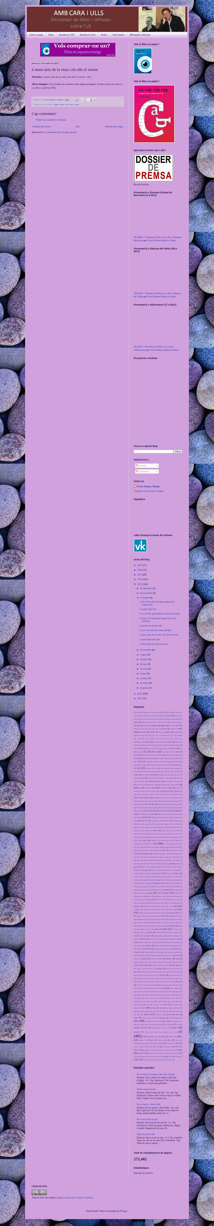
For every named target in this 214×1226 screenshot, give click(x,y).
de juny (144, 664)
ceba (152, 775)
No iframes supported (155, 400)
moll (166, 913)
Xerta (170, 1060)
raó (144, 978)
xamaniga (153, 1060)
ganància (137, 864)
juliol (152, 880)
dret (139, 814)
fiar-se (150, 847)
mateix (166, 903)
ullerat (141, 1040)
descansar (164, 801)
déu (146, 804)
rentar (148, 982)
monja (138, 916)
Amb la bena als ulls (146, 1089)
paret (135, 939)
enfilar (176, 824)
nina (149, 926)
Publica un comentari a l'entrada (51, 120)
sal (142, 988)
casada (157, 771)
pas (164, 939)
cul (168, 791)
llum (167, 890)
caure (136, 775)
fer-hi (180, 844)
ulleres (150, 1040)
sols (154, 1011)
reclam (168, 978)
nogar (164, 926)
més (175, 906)
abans (157, 712)
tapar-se (145, 1018)
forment (155, 854)
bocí (163, 752)
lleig (135, 886)
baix (155, 742)
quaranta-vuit (151, 975)
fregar (152, 857)
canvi (149, 765)
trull (156, 1032)
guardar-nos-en (167, 870)
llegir (178, 883)
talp (138, 1014)
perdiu (139, 949)
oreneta (158, 932)
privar (169, 969)
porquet (169, 962)
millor (154, 909)
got (166, 867)
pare (177, 936)
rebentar (152, 978)
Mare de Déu (160, 900)
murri (172, 919)
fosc (180, 854)
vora (145, 1060)
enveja (164, 831)
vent (180, 1046)
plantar (177, 952)
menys (167, 906)
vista (71, 104)
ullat (163, 1036)
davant (147, 798)
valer (177, 1043)
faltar (177, 840)
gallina (169, 860)
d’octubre (145, 598)
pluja (144, 958)
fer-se (138, 847)
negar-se (168, 922)
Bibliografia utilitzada (140, 35)
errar (177, 831)
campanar (168, 761)
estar (144, 840)
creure (153, 791)
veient (150, 1047)
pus (135, 975)
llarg (168, 880)
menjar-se (147, 906)
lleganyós (168, 883)
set (160, 1008)
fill (178, 847)
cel (178, 775)
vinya (156, 1056)
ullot (177, 1040)
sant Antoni (138, 991)
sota (180, 1011)
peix (149, 945)
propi (177, 969)
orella (149, 932)
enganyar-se (149, 827)
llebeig (147, 883)
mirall (171, 909)
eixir (167, 814)
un (161, 1043)
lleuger (154, 886)
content (173, 785)
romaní (166, 985)
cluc (159, 781)
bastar (153, 745)
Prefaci (104, 35)
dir (181, 804)
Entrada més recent (41, 126)
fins (163, 850)
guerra (141, 873)
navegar (157, 922)
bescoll (150, 748)
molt (173, 913)
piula (169, 952)
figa (164, 847)
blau (138, 752)
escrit (177, 834)
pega (135, 946)
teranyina (148, 1021)
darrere (137, 798)
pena (165, 946)
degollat (157, 798)
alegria (146, 725)
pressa (139, 969)
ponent (136, 962)
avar (160, 739)
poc (160, 958)
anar (180, 728)
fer (155, 843)
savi (144, 1001)
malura (168, 896)
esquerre (176, 837)
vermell (165, 1050)
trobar (147, 1032)
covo (178, 788)
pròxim (144, 972)
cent (142, 778)
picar (139, 952)
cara (138, 768)
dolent (180, 808)
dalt (168, 794)
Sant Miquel (157, 995)
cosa (153, 787)
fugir (177, 857)
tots (145, 1027)
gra (181, 867)
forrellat (173, 854)
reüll (180, 981)
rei (142, 982)
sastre (177, 998)
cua (161, 791)
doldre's (171, 808)
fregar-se (161, 857)
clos (143, 781)
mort (162, 916)
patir (149, 942)
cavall (144, 775)
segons (160, 1001)
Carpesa (167, 768)
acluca (149, 716)
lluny (143, 893)
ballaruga (178, 742)
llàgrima (160, 880)
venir (173, 1046)
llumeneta (176, 890)
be (174, 745)
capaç (180, 765)
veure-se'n (162, 1053)
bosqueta (145, 755)
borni (136, 755)
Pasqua (171, 939)
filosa (136, 850)
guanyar (155, 870)
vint (149, 1056)
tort (160, 1024)
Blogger (123, 1211)
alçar (138, 725)
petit (174, 949)
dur (152, 814)
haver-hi (158, 873)
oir (173, 929)
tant (177, 1014)
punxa (160, 972)
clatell (171, 778)
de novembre (146, 593)
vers (172, 1050)
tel (170, 1018)
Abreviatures (119, 35)
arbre (150, 735)
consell (164, 785)
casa (150, 771)
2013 (140, 584)
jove (138, 880)
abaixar (136, 712)
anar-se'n (142, 732)
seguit (177, 1001)
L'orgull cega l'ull (148, 609)
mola (159, 913)
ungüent (169, 1043)
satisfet (136, 1001)
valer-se (137, 1047)
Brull (144, 758)
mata (151, 903)
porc (150, 962)
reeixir (177, 978)
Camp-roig (157, 761)
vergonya (147, 1050)
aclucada (158, 716)
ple (149, 955)
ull (67, 104)
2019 (140, 565)
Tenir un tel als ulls (146, 1134)
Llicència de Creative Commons (78, 1197)
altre (177, 725)
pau (156, 942)
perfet (156, 949)
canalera (179, 761)
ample (172, 729)
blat (180, 748)
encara (166, 820)
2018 (140, 570)
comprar (147, 785)
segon (152, 1001)
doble (155, 808)
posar (146, 965)
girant (177, 864)
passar (179, 939)
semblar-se (146, 1005)
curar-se (152, 794)
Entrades (141, 465)
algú (154, 725)
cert (149, 778)
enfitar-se (137, 827)
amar (143, 729)
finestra (155, 850)
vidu (135, 1056)
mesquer (137, 909)
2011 (140, 698)
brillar (177, 755)
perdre (147, 949)
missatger (150, 913)
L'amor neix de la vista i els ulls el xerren (159, 635)
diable (160, 804)
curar (143, 794)
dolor (138, 811)
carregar (176, 768)
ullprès (147, 1043)
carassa (148, 768)
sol (149, 1011)
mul (156, 919)
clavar (136, 781)
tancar (146, 1014)
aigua (136, 722)
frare (138, 857)
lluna (135, 893)
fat (143, 844)
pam (149, 936)
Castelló (176, 771)
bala (161, 742)
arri (172, 735)
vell (157, 1046)
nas (148, 922)
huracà (160, 877)
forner (164, 854)
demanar (147, 801)
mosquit (171, 916)
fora (135, 853)
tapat (153, 1018)
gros (146, 870)
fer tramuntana (169, 844)
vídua (142, 1056)
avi (168, 739)
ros (173, 985)
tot (172, 1024)
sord (161, 1011)
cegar (165, 775)
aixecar (145, 722)
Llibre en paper (36, 35)
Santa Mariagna (165, 998)
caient (173, 758)
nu (145, 929)
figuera (171, 847)
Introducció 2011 (88, 35)
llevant (162, 886)
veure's (171, 1053)
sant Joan (172, 991)
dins (175, 804)
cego (172, 775)
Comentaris (142, 471)
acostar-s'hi (140, 719)
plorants (167, 955)
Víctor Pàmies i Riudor (54, 100)
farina (136, 844)
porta (177, 962)
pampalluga (159, 936)
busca (159, 758)
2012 (140, 693)
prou (136, 972)
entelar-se (137, 831)
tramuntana (156, 1028)
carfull (157, 768)
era (171, 831)
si (178, 1008)
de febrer (144, 683)
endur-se (167, 824)
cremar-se (137, 791)
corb (146, 788)
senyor (136, 1008)
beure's (165, 748)
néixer (62, 104)
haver (149, 873)
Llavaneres (138, 883)
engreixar (161, 827)
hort (143, 877)
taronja (162, 1018)
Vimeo (173, 240)
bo (145, 751)
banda (138, 745)
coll (180, 781)
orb (135, 932)
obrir (164, 929)
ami (150, 729)
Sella (135, 1005)
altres (136, 729)
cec (158, 775)
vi (178, 1053)
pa (135, 936)
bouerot (169, 755)
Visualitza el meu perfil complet (149, 491)
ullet (169, 1040)
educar (160, 814)
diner (168, 804)
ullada (145, 1036)
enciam (157, 824)
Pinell (146, 952)
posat (164, 965)
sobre (142, 1011)
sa (178, 985)
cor (139, 788)
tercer (157, 1021)
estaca (136, 840)
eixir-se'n (176, 814)
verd (138, 1050)
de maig (144, 669)
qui (181, 975)
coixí (174, 781)
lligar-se (179, 886)
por (144, 962)
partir (157, 939)
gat (170, 863)
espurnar (155, 837)
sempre (156, 1005)
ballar (169, 742)
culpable (176, 791)
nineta (156, 926)
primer (160, 968)
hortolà (151, 877)
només (172, 926)
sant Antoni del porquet (155, 991)
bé (179, 745)
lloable (151, 890)
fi (144, 847)
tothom (137, 1027)
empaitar (154, 817)
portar (136, 965)
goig (152, 867)
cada (166, 758)
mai (159, 893)
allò (171, 725)
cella (135, 778)
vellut (165, 1047)
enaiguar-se (178, 817)
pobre (153, 959)
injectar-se (170, 877)
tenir (136, 1020)
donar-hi (163, 811)
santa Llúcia (150, 998)
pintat (162, 952)
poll (177, 958)
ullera (179, 1036)
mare (149, 899)
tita (137, 1024)
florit (171, 850)
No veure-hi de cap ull (147, 1119)
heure (169, 873)
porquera (159, 962)
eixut (135, 817)
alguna (163, 725)
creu (146, 791)
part (150, 939)
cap (172, 765)
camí (148, 761)
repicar (166, 982)
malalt (177, 893)
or (178, 929)
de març (144, 678)
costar (162, 788)
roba (150, 985)
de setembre (146, 650)
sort (167, 1011)
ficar (158, 847)
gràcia (139, 870)
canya (165, 765)
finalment (145, 850)
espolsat (137, 837)
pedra (177, 942)
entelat (146, 831)
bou (160, 755)
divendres (145, 808)
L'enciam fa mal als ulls (151, 625)
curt (160, 794)
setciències (170, 1008)
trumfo (165, 1032)
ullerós (160, 1040)
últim (155, 1043)
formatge (144, 853)
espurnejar (166, 837)
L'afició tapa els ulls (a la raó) (154, 644)
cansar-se (140, 765)
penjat (172, 946)
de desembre (146, 588)
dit (138, 808)
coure (170, 788)
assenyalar (141, 739)
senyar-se (175, 1005)
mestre (146, 909)
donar (153, 811)
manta (177, 896)
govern (173, 867)
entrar (155, 830)
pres (180, 965)
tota (178, 1024)
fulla (151, 860)
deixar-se (137, 801)
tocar (153, 1024)
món (180, 913)
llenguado (144, 886)
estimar (154, 840)
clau (178, 778)
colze (139, 785)
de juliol (144, 659)
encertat (147, 824)
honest (136, 877)
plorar (175, 955)
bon (177, 752)
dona (145, 811)
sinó (135, 1011)
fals (170, 840)
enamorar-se (142, 820)
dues (146, 814)
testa (172, 1021)
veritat (156, 1050)
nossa (180, 926)
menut (158, 906)
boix (170, 752)
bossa (154, 755)
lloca (160, 890)
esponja (146, 837)
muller (163, 919)
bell (135, 748)
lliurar (144, 890)
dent (155, 801)
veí (144, 1047)
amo (156, 729)
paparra (170, 936)
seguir (169, 1001)
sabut (136, 988)
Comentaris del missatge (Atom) (61, 132)
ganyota (146, 864)
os (173, 932)
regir (135, 982)
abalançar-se (147, 712)
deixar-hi (176, 798)
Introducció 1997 (67, 35)
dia (153, 804)
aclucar (168, 715)
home (176, 873)
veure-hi (141, 1053)
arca (157, 735)
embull (144, 817)
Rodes (158, 985)
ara (135, 735)
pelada (157, 946)
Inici (78, 126)
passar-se (141, 942)
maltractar (158, 896)
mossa (180, 916)
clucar (166, 781)
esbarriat (137, 834)
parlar (143, 939)
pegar (142, 946)
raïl (138, 978)
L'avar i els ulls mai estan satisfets (156, 630)
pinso (154, 952)
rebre (160, 978)
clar (163, 778)
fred (145, 857)
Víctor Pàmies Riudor (157, 240)
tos (166, 1024)
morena (154, 916)
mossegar (139, 919)
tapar (136, 1018)
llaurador (176, 880)
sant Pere (168, 995)
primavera (149, 969)
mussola (140, 922)
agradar (169, 719)
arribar (179, 735)
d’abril (143, 673)
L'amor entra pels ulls (150, 639)
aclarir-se (140, 716)
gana (177, 860)
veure (179, 1050)
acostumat (151, 719)
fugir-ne (137, 860)
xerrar (76, 104)
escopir (168, 834)
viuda (177, 1056)
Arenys (165, 735)
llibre (171, 886)
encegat (176, 821)
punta (152, 972)
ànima (152, 732)
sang (164, 988)
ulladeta (155, 1037)
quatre (162, 975)
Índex (51, 35)
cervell (156, 778)
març (142, 900)
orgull (167, 932)
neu (143, 926)
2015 (140, 574)
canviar (157, 765)
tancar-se (158, 1014)
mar (135, 900)
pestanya (165, 949)
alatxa (160, 722)
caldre (139, 761)
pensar (179, 946)
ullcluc (171, 1037)
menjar (137, 906)
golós (160, 867)
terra (165, 1021)
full (144, 860)
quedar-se (172, 975)
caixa (180, 758)
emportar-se (165, 817)
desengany (175, 801)
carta (143, 771)
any (160, 732)
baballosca (138, 742)
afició (161, 719)
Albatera (169, 722)
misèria (141, 913)
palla (141, 936)
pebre (170, 942)
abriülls (172, 712)
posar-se (155, 965)
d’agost (144, 654)
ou (178, 932)
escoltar (159, 834)
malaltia (137, 896)
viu (170, 1056)
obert (156, 929)
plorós (136, 959)
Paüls (163, 942)
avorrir (176, 739)
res (173, 981)
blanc (173, 748)
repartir (157, 982)
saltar (156, 988)
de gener (144, 688)
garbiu (163, 864)
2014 (140, 579)
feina (149, 844)
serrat (153, 1008)
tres (166, 1028)
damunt (176, 794)
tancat (168, 1014)
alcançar (179, 722)
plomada (157, 955)
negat (177, 922)
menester (176, 903)
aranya (142, 735)
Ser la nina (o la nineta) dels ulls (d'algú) (156, 1074)
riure (144, 985)
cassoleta (166, 771)
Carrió (136, 771)
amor (56, 104)
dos (180, 811)
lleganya (157, 883)
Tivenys (145, 1024)
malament (147, 896)
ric (138, 985)
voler (136, 1059)
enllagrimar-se (174, 827)
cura (135, 794)
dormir (173, 811)
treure (174, 1027)
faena (163, 840)
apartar (168, 732)
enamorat (155, 821)
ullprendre (137, 1043)
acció (180, 712)
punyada (176, 972)
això (152, 722)
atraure (152, 739)
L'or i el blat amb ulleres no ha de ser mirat (160, 613)
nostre (139, 929)
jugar (145, 880)
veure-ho (152, 1053)
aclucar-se (178, 716)
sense (165, 1004)
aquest (177, 732)
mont (146, 916)
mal (167, 893)
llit (137, 890)
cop (180, 784)
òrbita (142, 932)
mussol (179, 919)
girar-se (144, 867)
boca (154, 751)
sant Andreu (174, 988)
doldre (162, 808)
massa (143, 903)
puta (141, 975)
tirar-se (179, 1021)
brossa (136, 758)
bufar (152, 758)
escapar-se (148, 834)
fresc (170, 857)
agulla (177, 719)
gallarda (160, 860)
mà (150, 893)
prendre (172, 965)
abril (164, 712)
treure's (137, 1032)
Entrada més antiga (114, 126)
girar (136, 867)
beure (158, 748)
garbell (155, 864)
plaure (142, 955)
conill (155, 785)
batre (168, 745)
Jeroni (180, 877)
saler (149, 988)
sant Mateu (145, 995)
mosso (149, 919)
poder (169, 958)
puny (168, 972)
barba (146, 745)
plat (135, 955)
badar (147, 742)
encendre (137, 824)
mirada (163, 909)
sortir (174, 1011)
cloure (150, 781)
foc (178, 850)
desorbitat (137, 804)
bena (142, 748)
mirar (179, 909)
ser (143, 1008)
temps (177, 1018)
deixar (166, 798)
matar (158, 903)
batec (161, 745)
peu (181, 949)
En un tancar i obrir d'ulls (148, 1104)
